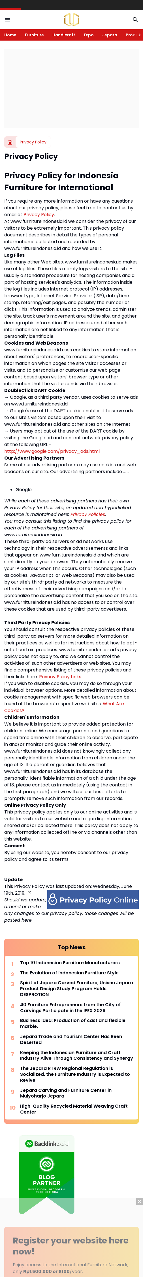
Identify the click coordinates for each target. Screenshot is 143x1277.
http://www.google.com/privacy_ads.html (52, 451)
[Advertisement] (71, 88)
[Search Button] (135, 19)
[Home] (10, 142)
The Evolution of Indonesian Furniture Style (69, 973)
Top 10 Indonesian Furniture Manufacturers (70, 963)
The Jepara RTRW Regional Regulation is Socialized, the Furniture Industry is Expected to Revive (75, 1074)
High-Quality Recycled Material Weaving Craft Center (74, 1109)
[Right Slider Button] (137, 35)
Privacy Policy (39, 214)
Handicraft (63, 35)
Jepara (109, 35)
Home (10, 35)
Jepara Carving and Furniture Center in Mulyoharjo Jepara (66, 1093)
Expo (89, 35)
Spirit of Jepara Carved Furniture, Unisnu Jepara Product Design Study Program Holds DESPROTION (76, 988)
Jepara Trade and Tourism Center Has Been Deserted (71, 1040)
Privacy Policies (88, 514)
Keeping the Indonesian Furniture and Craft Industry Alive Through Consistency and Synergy (76, 1056)
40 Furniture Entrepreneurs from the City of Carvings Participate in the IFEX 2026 (70, 1008)
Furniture (34, 35)
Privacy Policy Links (60, 676)
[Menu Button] (7, 19)
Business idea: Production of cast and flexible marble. (72, 1024)
